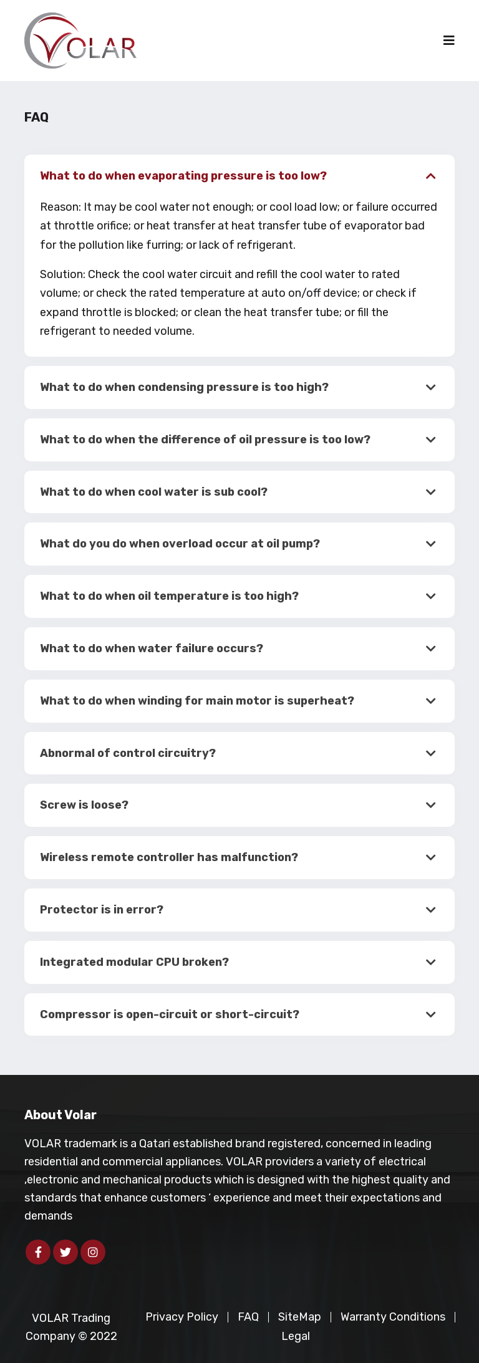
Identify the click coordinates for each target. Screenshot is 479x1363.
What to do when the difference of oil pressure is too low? (205, 439)
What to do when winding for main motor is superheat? (197, 701)
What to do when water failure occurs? (151, 648)
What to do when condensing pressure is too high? (184, 387)
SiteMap (299, 1317)
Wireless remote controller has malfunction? (169, 857)
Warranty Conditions (393, 1317)
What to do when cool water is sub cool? (154, 492)
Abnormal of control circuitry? (128, 753)
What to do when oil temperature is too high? (169, 596)
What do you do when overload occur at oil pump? (180, 544)
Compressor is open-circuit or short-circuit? (169, 1014)
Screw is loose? (84, 805)
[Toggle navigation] (449, 40)
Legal (295, 1336)
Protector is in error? (101, 910)
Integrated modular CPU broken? (134, 962)
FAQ (248, 1317)
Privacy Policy (181, 1317)
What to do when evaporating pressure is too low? (183, 176)
